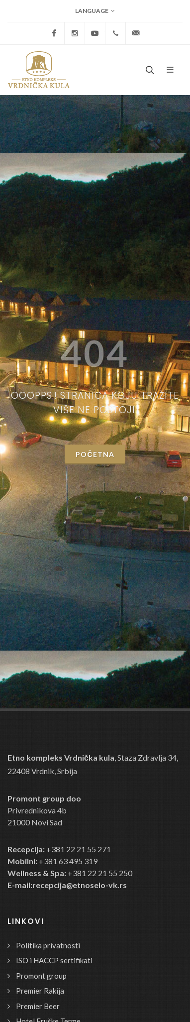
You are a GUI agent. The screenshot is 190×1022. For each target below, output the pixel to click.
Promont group (41, 975)
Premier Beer (38, 1006)
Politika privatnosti (48, 945)
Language (95, 11)
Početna (95, 454)
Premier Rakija (40, 990)
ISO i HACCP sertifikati (54, 960)
